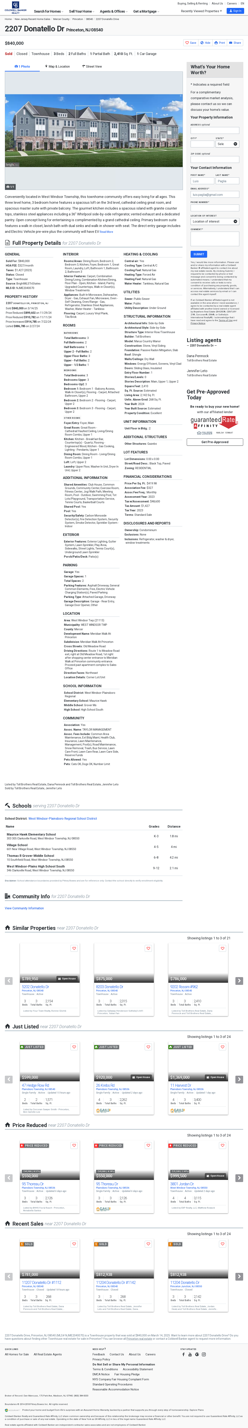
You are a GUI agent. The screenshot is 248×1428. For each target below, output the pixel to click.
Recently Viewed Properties (201, 11)
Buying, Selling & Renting (193, 3)
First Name (198, 175)
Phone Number (200, 202)
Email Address (200, 188)
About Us (217, 3)
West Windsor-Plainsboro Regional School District (62, 818)
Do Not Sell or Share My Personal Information (124, 1364)
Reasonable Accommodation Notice (116, 1389)
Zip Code (200, 153)
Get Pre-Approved (215, 442)
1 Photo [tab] (22, 66)
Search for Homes (48, 11)
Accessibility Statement (138, 1369)
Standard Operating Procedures (113, 1384)
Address (200, 124)
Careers (232, 3)
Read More (106, 231)
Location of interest (204, 215)
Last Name (222, 175)
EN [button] (242, 3)
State (220, 138)
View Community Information (24, 908)
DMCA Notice (101, 1374)
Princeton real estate (139, 1338)
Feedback (99, 1354)
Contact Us (117, 1354)
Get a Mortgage (146, 11)
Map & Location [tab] (57, 66)
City (194, 138)
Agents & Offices (113, 11)
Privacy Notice (198, 323)
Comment (197, 229)
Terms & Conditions (105, 1369)
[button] (235, 11)
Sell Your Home (81, 11)
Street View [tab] (92, 66)
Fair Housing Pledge (127, 1374)
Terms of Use (226, 320)
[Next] (239, 981)
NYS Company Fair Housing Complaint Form (121, 1379)
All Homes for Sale (17, 1354)
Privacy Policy (101, 1359)
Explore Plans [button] (197, 1410)
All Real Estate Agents (48, 1354)
